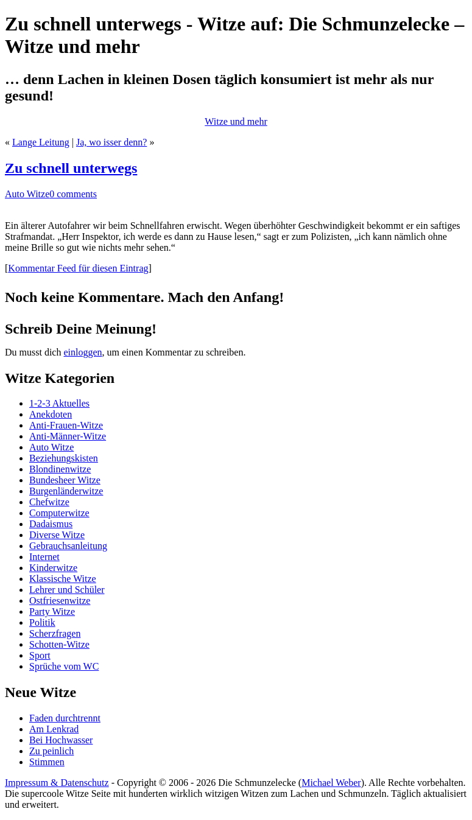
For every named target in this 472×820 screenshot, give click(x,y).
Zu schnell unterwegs (71, 168)
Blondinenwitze (60, 469)
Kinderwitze (53, 567)
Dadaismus (50, 524)
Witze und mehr (236, 121)
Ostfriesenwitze (59, 600)
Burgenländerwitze (66, 491)
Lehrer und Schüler (67, 589)
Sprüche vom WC (64, 666)
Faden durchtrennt (64, 718)
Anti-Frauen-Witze (66, 425)
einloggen (82, 352)
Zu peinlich (51, 751)
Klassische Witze (62, 578)
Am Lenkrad (54, 729)
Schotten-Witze (59, 644)
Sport (40, 655)
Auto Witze (27, 194)
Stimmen (47, 762)
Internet (44, 557)
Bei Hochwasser (61, 740)
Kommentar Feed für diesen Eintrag (78, 268)
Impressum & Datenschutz (57, 782)
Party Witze (52, 611)
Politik (42, 622)
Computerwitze (59, 513)
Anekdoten (50, 414)
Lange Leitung (40, 142)
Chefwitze (49, 502)
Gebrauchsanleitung (68, 546)
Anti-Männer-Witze (67, 436)
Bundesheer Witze (64, 480)
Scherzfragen (54, 633)
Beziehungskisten (63, 458)
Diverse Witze (57, 535)
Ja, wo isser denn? (111, 142)
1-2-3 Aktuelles (59, 403)
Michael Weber (331, 782)
